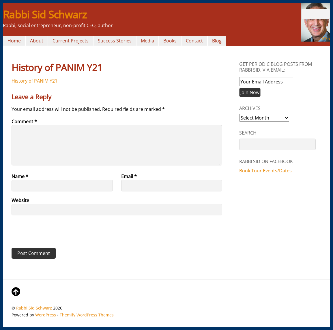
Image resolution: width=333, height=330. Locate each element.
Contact (194, 41)
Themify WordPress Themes (87, 315)
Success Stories (115, 41)
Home (14, 41)
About (36, 41)
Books (170, 41)
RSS (326, 38)
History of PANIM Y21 (34, 81)
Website (20, 200)
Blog (217, 41)
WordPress (45, 315)
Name (20, 176)
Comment (24, 121)
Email (129, 176)
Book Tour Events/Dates (265, 170)
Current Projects (71, 41)
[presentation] (51, 233)
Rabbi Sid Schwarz (34, 308)
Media (147, 41)
